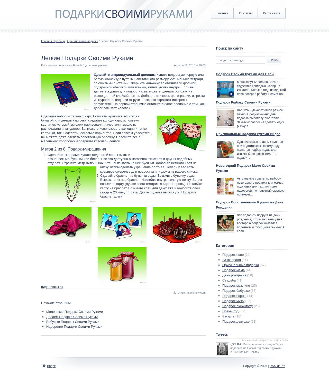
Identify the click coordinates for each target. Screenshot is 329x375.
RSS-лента (277, 366)
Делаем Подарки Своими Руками (72, 317)
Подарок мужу (233, 301)
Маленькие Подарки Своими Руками (74, 312)
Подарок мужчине (236, 285)
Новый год (230, 311)
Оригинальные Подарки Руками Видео (248, 134)
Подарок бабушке (236, 291)
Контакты (245, 13)
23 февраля (231, 260)
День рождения (234, 275)
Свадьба (229, 280)
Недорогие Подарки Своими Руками (74, 327)
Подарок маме (233, 270)
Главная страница (53, 41)
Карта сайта (271, 13)
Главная (222, 13)
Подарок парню (234, 296)
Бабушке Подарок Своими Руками (72, 322)
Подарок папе (233, 255)
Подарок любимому (237, 306)
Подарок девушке (236, 321)
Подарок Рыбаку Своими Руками (243, 102)
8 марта (228, 316)
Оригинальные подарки (82, 41)
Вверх (51, 366)
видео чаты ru (52, 287)
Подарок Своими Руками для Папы (245, 74)
